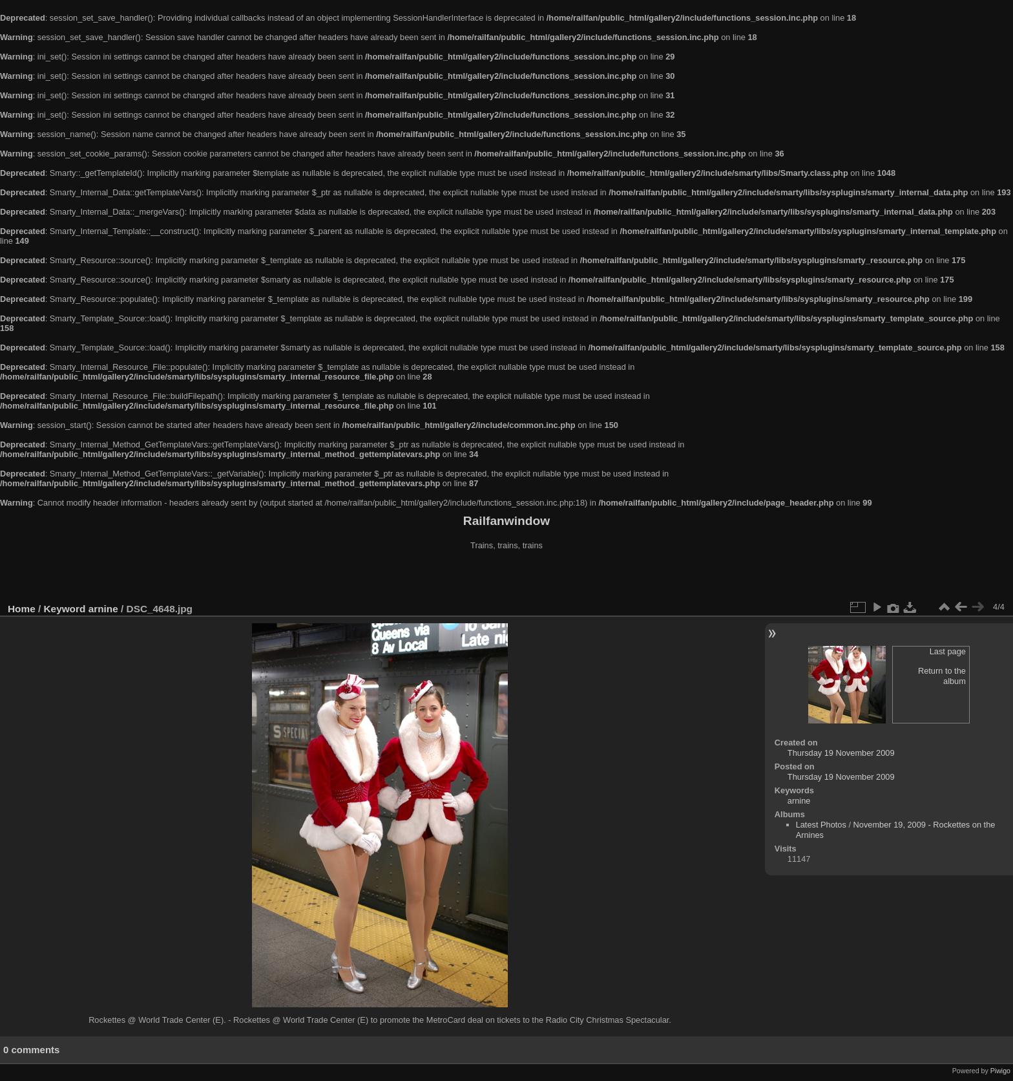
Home (22, 608)
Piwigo (1000, 1071)
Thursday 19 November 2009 (841, 753)
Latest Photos (821, 824)
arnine (103, 608)
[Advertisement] (506, 578)
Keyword (65, 608)
